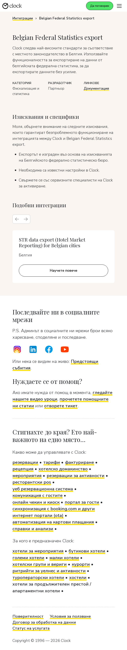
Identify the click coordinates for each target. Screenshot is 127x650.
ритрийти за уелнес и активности (49, 571)
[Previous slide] (17, 219)
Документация (96, 88)
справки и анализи (32, 529)
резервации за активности (75, 476)
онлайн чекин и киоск (36, 502)
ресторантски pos (31, 482)
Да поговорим (99, 6)
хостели (77, 577)
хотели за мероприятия (38, 551)
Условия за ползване (70, 616)
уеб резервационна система (42, 489)
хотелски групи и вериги (39, 564)
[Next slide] (25, 219)
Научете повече (63, 270)
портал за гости (82, 502)
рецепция (22, 469)
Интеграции (22, 18)
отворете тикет (61, 406)
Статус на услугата (31, 628)
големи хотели (28, 558)
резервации (25, 462)
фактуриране (79, 462)
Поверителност (28, 616)
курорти (81, 564)
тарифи (51, 462)
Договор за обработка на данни (44, 622)
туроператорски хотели (38, 577)
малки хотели (64, 558)
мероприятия (27, 476)
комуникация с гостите (37, 495)
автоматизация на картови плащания (53, 522)
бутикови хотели (87, 551)
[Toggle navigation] (119, 6)
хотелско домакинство (63, 469)
